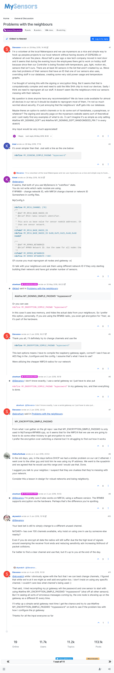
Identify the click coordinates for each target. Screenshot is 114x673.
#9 (110, 494)
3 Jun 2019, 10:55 (54, 494)
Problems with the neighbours (42, 288)
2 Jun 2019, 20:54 (41, 454)
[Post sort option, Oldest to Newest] (16, 39)
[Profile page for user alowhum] (7, 286)
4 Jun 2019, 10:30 (37, 572)
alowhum (16, 284)
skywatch (16, 516)
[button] (4, 669)
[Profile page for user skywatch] (7, 518)
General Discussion (13, 30)
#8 (110, 454)
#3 (110, 177)
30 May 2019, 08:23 (55, 284)
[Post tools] (108, 136)
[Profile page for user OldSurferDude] (7, 456)
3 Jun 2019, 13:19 (37, 516)
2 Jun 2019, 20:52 (37, 410)
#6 (110, 377)
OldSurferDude (18, 454)
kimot (14, 177)
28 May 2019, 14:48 (38, 47)
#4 (110, 284)
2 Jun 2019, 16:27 (37, 334)
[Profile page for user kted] (7, 146)
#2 (110, 144)
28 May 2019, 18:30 (34, 177)
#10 (109, 516)
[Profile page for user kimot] (7, 179)
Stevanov (16, 47)
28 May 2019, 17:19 (33, 144)
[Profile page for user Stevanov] (7, 49)
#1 (110, 47)
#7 (110, 410)
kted (14, 144)
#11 (109, 572)
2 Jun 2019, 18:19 (54, 377)
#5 (110, 334)
